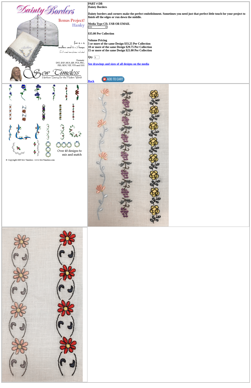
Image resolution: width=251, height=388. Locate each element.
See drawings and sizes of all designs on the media (118, 64)
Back (91, 81)
